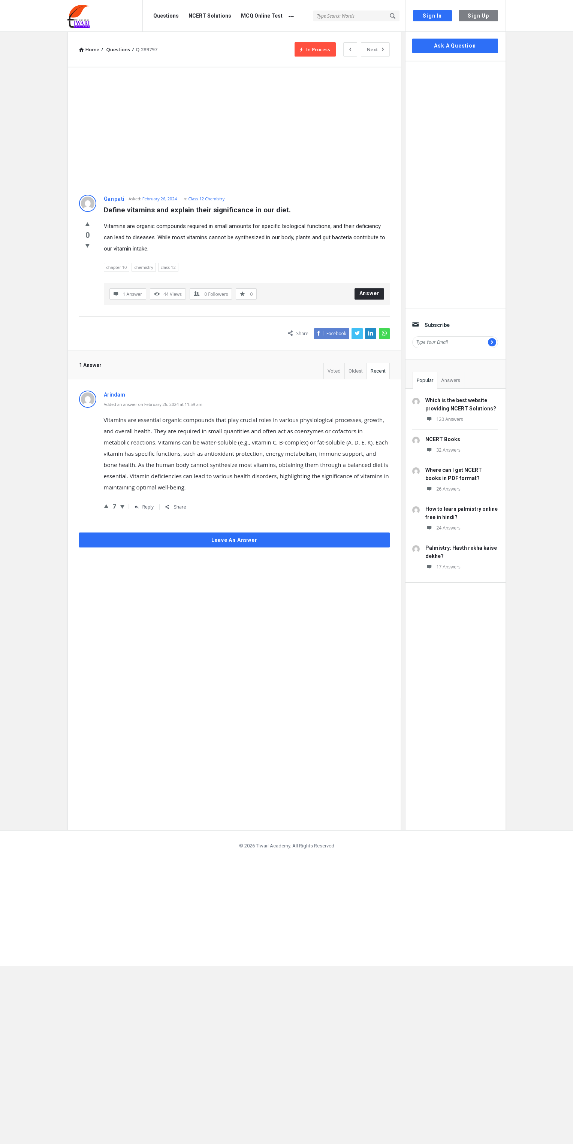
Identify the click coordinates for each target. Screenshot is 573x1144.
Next (375, 49)
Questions (166, 16)
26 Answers (443, 489)
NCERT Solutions (210, 16)
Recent (378, 371)
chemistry (143, 267)
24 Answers (443, 528)
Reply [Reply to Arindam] (144, 507)
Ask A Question (455, 46)
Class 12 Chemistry (207, 198)
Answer (369, 293)
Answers (450, 380)
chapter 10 (116, 267)
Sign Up (478, 16)
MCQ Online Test (262, 16)
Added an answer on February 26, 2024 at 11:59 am (153, 404)
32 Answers (443, 450)
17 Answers (443, 567)
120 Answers (444, 419)
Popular (425, 380)
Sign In (432, 16)
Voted (334, 371)
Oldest (356, 371)
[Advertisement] (234, 131)
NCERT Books (442, 439)
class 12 (168, 267)
